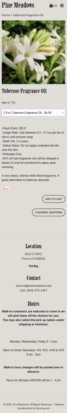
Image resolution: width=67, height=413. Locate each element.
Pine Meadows (18, 5)
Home (6, 15)
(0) (53, 5)
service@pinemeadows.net (33, 285)
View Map (33, 266)
